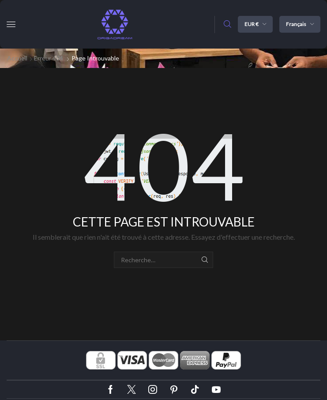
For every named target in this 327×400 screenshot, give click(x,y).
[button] (11, 24)
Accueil (17, 58)
